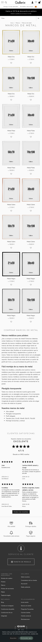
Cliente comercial (26, 616)
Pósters (3, 582)
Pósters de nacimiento (7, 588)
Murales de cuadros (6, 578)
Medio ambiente (25, 587)
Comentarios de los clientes (29, 580)
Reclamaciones (25, 619)
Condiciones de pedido (7, 609)
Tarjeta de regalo (21, 562)
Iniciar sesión (24, 602)
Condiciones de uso (6, 612)
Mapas (3, 592)
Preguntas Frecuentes (27, 609)
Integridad (4, 616)
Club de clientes (25, 612)
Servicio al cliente (26, 606)
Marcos (3, 585)
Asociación (24, 584)
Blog (2, 602)
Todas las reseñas (21, 512)
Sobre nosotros (25, 577)
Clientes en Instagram (7, 606)
